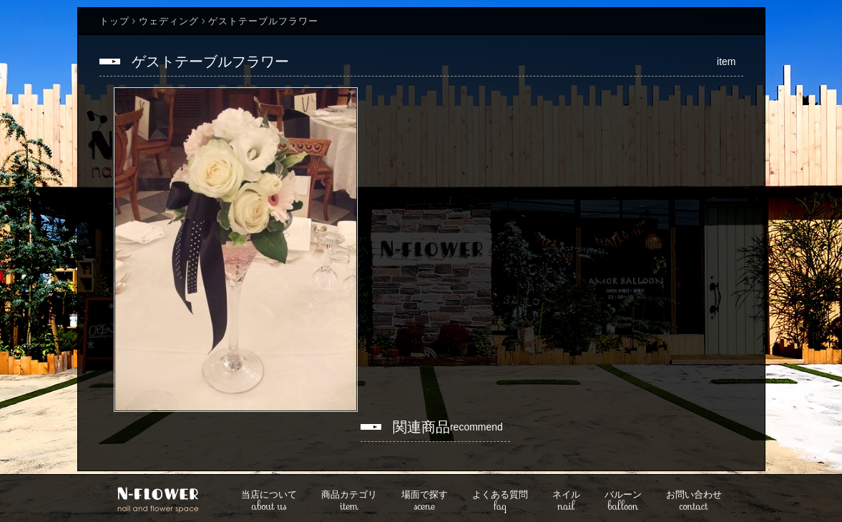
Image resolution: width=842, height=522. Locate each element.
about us (269, 501)
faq (500, 501)
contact (694, 501)
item (349, 501)
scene (424, 501)
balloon (623, 501)
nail (566, 501)
